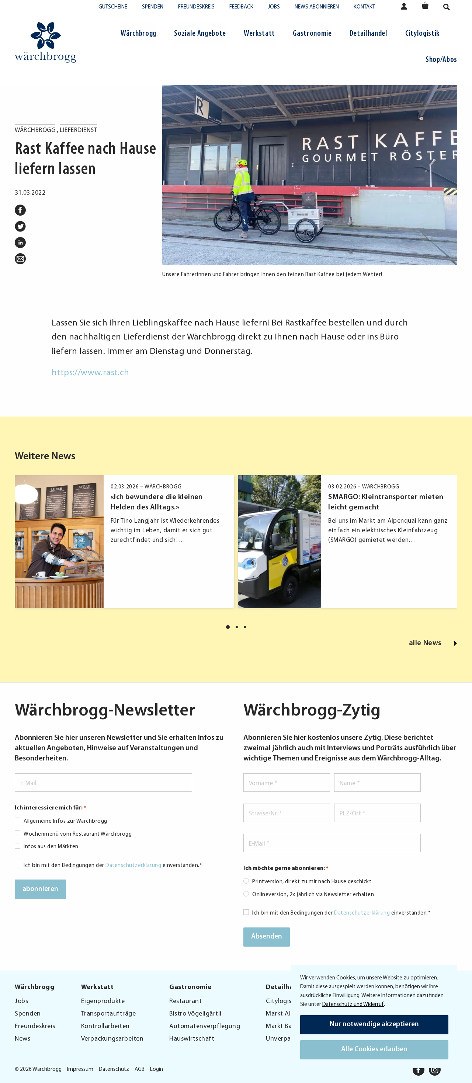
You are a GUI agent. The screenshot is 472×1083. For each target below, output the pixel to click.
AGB (140, 1069)
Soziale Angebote (200, 33)
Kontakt (364, 7)
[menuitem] (138, 35)
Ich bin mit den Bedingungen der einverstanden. (113, 865)
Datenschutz (114, 1069)
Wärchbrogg (138, 33)
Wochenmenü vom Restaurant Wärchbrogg (78, 834)
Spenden (152, 7)
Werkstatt (259, 33)
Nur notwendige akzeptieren (374, 1024)
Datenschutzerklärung (133, 865)
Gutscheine (112, 7)
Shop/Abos (441, 60)
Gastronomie (312, 33)
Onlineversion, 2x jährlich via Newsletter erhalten (313, 895)
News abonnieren (317, 7)
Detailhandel (369, 33)
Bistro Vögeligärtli (195, 1013)
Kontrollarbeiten (105, 1026)
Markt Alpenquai (290, 1013)
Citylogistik (422, 33)
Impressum (80, 1069)
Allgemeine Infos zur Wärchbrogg (65, 821)
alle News (433, 643)
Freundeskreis (196, 7)
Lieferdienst (78, 130)
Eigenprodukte (103, 1001)
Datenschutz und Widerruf (353, 1004)
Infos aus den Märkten (51, 847)
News (22, 1038)
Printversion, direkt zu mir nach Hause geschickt (311, 882)
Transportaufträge (108, 1013)
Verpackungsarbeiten (112, 1038)
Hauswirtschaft (191, 1038)
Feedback (241, 7)
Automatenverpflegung (204, 1026)
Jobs (274, 7)
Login (156, 1069)
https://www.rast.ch (90, 373)
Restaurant (185, 1001)
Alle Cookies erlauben (374, 1049)
